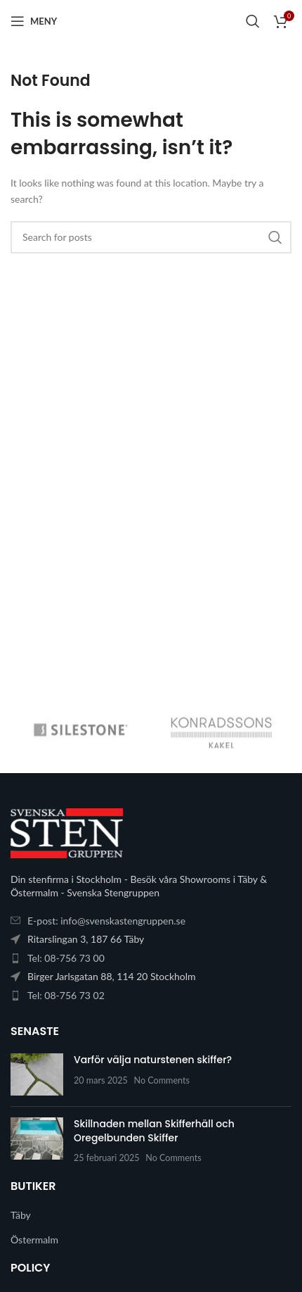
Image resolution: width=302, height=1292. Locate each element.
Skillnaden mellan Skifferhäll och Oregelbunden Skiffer (154, 1131)
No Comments (162, 1080)
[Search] (253, 21)
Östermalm (34, 1240)
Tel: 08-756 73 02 (66, 995)
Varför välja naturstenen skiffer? (153, 1060)
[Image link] (67, 832)
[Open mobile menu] (34, 21)
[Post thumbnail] (37, 1074)
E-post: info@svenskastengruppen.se (106, 921)
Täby (21, 1215)
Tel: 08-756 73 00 (66, 958)
